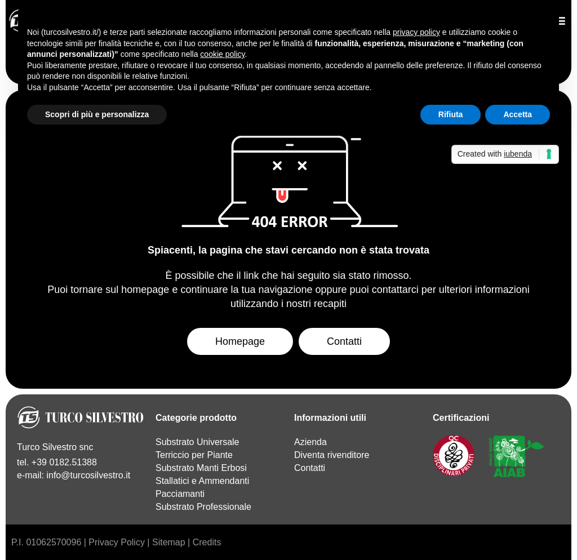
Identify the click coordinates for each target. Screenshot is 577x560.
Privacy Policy (116, 542)
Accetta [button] (517, 114)
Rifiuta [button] (450, 114)
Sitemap (168, 542)
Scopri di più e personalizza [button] (97, 114)
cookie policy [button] (222, 54)
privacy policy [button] (416, 32)
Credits (207, 542)
